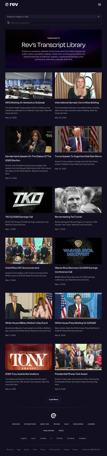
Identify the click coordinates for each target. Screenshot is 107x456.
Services (16, 424)
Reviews (75, 449)
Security (26, 449)
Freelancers (48, 430)
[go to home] (53, 415)
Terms (35, 449)
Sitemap (66, 449)
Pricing (57, 424)
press (61, 430)
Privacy (42, 449)
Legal (18, 449)
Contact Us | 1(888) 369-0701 (91, 449)
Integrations (30, 424)
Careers (91, 424)
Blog (67, 424)
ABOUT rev (44, 424)
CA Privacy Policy (54, 449)
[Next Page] (53, 399)
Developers (78, 424)
